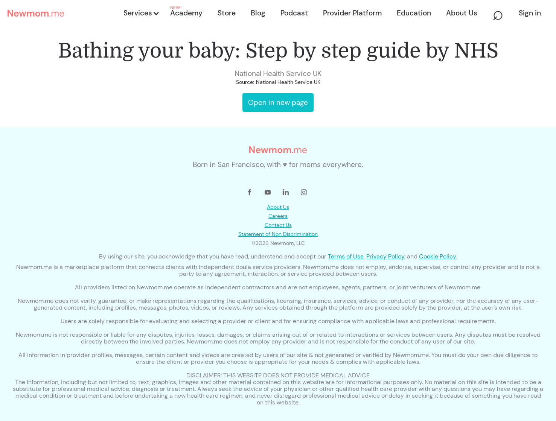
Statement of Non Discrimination (278, 234)
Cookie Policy (437, 256)
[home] (63, 13)
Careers (278, 216)
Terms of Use (346, 256)
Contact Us (278, 225)
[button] (141, 13)
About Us (278, 207)
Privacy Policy (385, 256)
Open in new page (278, 102)
